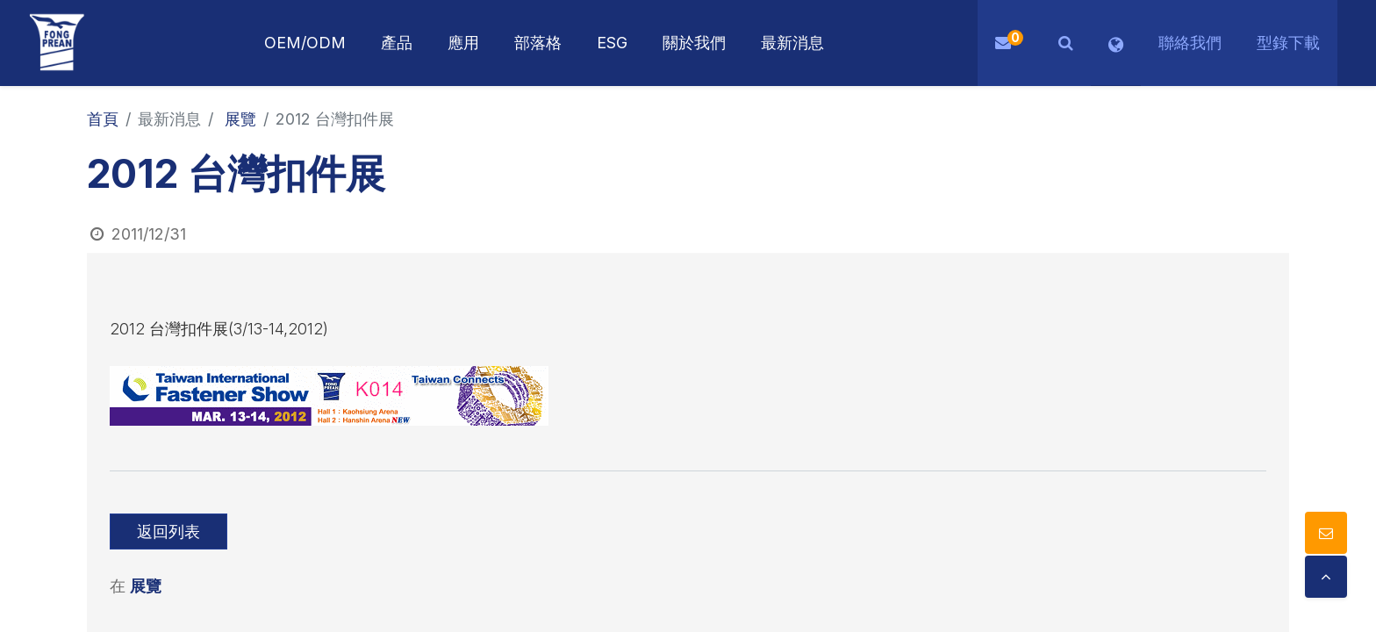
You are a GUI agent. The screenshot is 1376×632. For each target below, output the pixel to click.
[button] (1066, 43)
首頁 (102, 119)
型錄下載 (1288, 42)
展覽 (240, 119)
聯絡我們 (1190, 42)
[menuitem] (463, 43)
